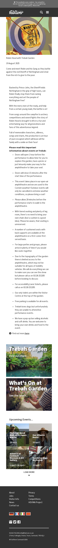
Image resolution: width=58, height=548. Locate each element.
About (12, 492)
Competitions (34, 499)
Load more (29, 474)
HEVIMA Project (35, 502)
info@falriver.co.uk (27, 533)
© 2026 (18, 539)
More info (36, 5)
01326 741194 (14, 533)
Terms (31, 495)
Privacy (31, 492)
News (11, 502)
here (27, 333)
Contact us (14, 505)
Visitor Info (14, 499)
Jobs (11, 495)
